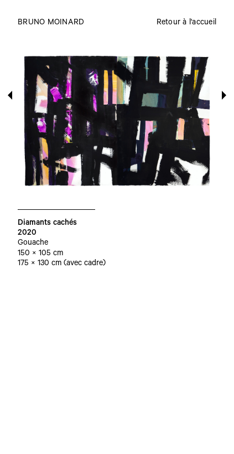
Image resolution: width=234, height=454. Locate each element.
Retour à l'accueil (187, 23)
